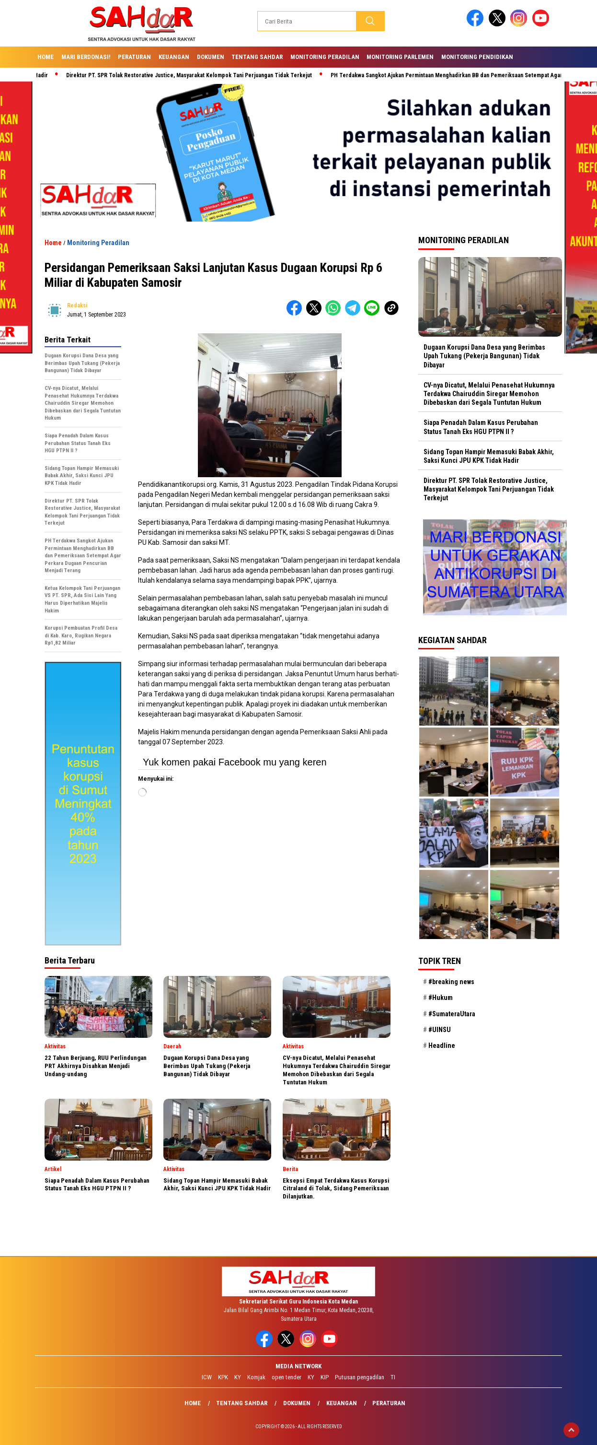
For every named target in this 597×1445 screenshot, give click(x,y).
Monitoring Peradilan (324, 56)
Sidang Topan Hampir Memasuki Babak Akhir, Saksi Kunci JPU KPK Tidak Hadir (489, 456)
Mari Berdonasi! (86, 56)
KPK (223, 1377)
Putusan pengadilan (359, 1377)
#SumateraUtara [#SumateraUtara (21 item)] (451, 1014)
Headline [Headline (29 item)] (441, 1045)
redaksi (77, 305)
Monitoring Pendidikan (477, 56)
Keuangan (174, 56)
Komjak (256, 1377)
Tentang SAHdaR (257, 56)
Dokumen (210, 56)
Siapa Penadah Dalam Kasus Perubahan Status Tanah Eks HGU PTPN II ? (481, 427)
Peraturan (134, 56)
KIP (325, 1377)
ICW (207, 1377)
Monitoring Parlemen (400, 56)
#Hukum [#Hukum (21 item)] (440, 997)
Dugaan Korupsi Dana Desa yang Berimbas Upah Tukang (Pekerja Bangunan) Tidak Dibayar (484, 355)
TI (392, 1377)
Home (45, 56)
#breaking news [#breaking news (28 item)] (451, 982)
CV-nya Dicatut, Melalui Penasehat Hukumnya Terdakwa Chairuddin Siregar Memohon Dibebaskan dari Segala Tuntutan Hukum (489, 393)
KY (237, 1377)
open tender (286, 1377)
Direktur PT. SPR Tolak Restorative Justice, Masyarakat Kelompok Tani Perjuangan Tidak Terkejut (194, 75)
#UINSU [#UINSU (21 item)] (439, 1030)
